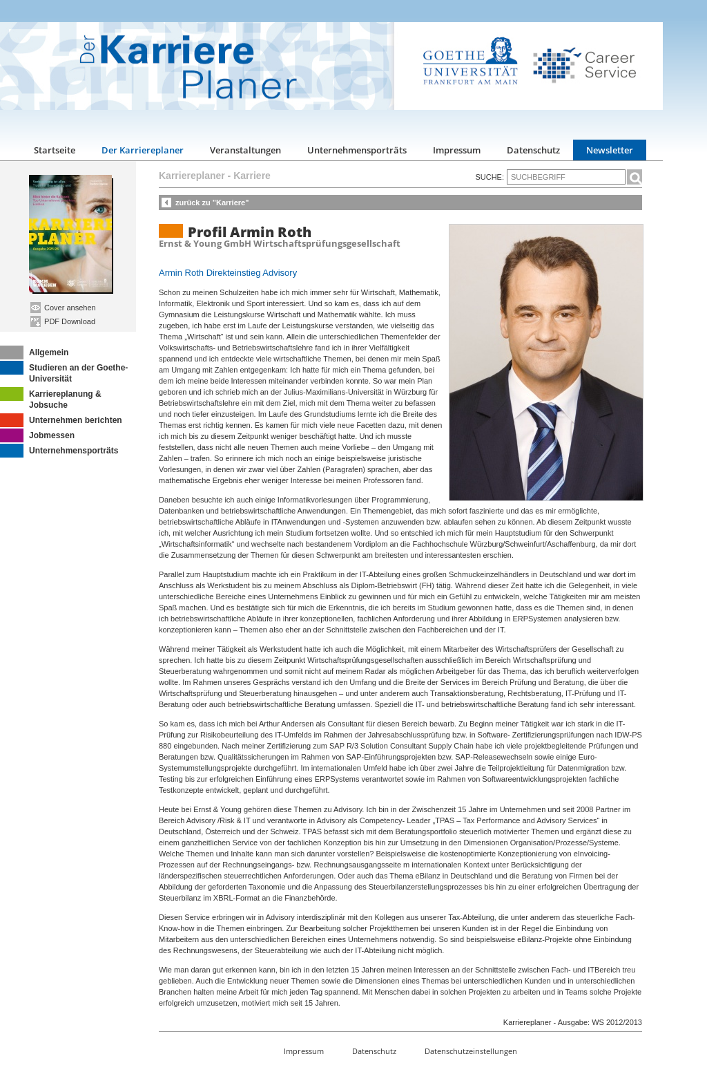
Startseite (54, 150)
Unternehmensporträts (357, 150)
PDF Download (62, 321)
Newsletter (609, 150)
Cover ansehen (63, 307)
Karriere (252, 175)
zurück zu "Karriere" (212, 202)
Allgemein (34, 352)
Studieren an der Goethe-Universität (64, 372)
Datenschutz (533, 150)
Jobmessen (37, 435)
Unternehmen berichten (61, 420)
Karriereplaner (192, 175)
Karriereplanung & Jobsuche (50, 398)
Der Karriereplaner (142, 150)
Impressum (457, 150)
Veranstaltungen (245, 150)
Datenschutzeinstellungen (471, 1051)
